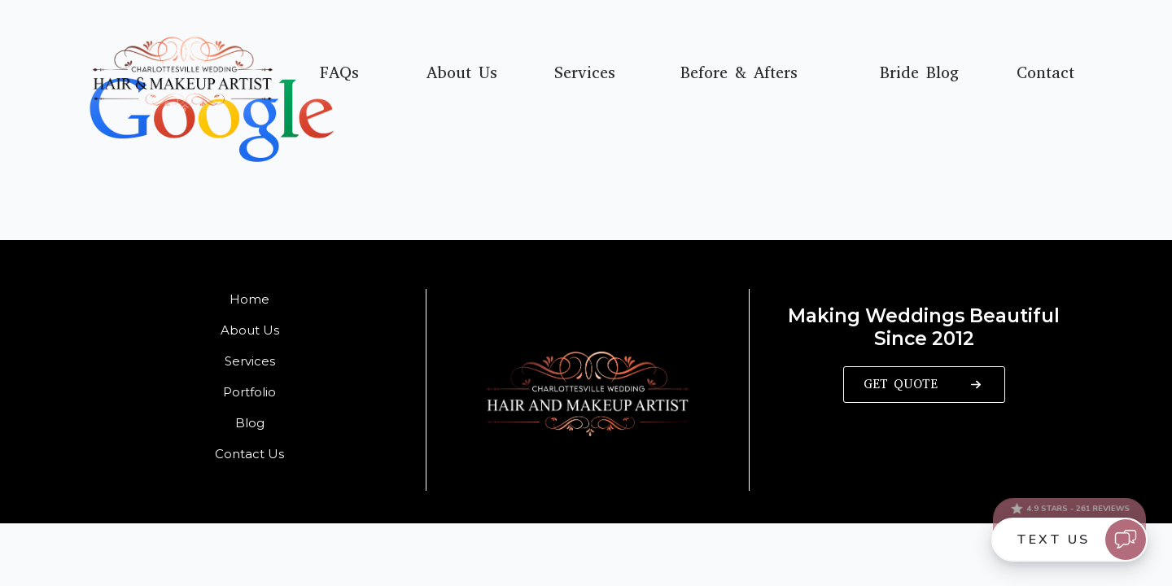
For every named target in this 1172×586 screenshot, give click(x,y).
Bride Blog (919, 73)
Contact (1045, 73)
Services (584, 73)
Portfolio (249, 392)
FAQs (339, 73)
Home (249, 299)
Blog (250, 423)
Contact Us (249, 453)
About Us (461, 73)
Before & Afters (739, 73)
